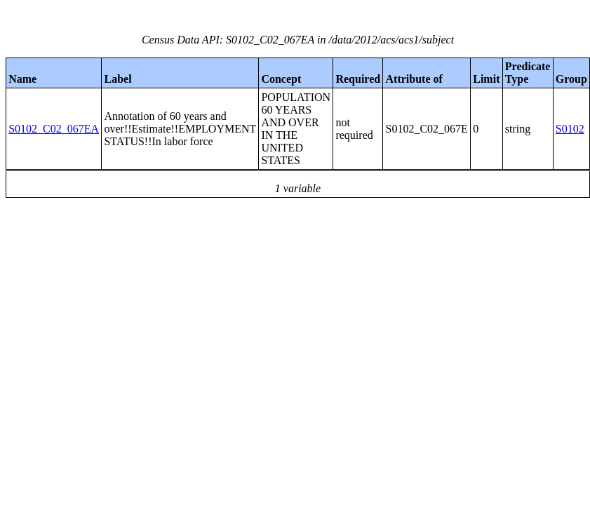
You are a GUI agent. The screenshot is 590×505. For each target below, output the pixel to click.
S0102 (570, 129)
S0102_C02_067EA (53, 129)
